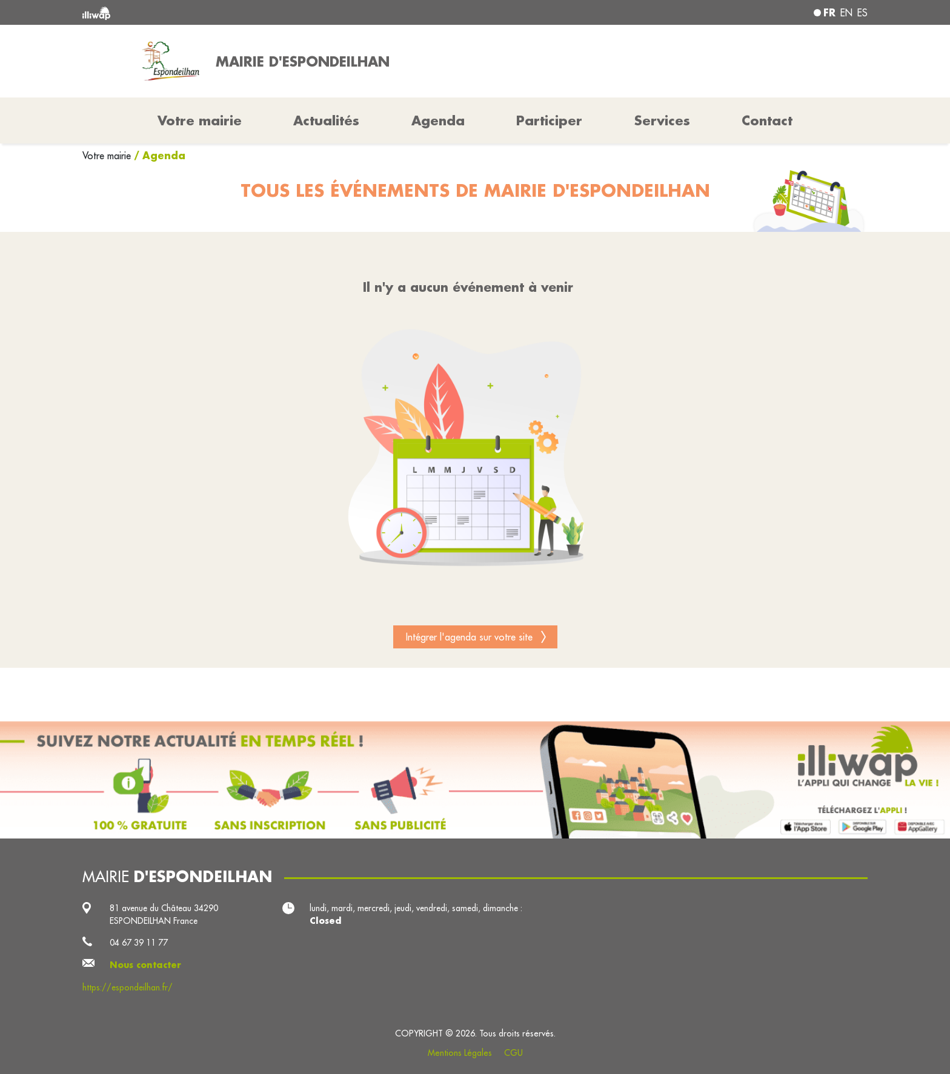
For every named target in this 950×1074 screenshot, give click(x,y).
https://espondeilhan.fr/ (127, 987)
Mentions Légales (460, 1052)
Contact (767, 120)
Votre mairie (108, 156)
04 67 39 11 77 (139, 942)
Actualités (326, 120)
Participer (549, 120)
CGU (513, 1052)
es (862, 13)
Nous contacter (145, 965)
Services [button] (662, 120)
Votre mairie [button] (200, 120)
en (846, 13)
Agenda (438, 120)
